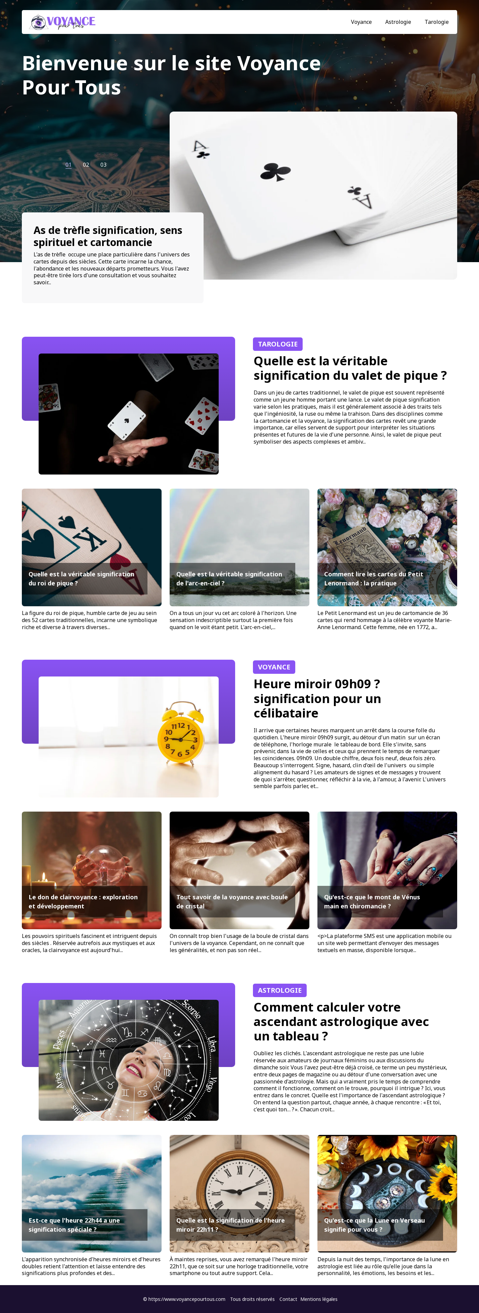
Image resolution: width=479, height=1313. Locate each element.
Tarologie (437, 22)
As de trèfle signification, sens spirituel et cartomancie (108, 236)
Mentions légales (319, 1299)
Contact (288, 1299)
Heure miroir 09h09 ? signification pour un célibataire (317, 698)
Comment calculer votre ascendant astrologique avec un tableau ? (341, 1021)
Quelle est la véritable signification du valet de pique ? (350, 368)
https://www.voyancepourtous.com (186, 1299)
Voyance (361, 22)
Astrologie (398, 22)
